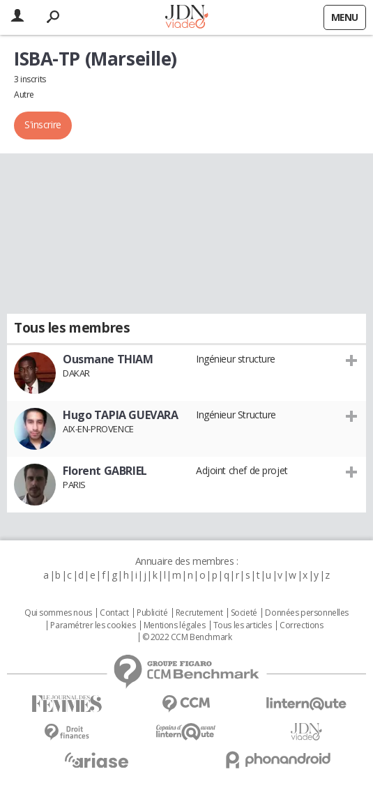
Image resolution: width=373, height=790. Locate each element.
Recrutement (199, 613)
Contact (114, 613)
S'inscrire (42, 124)
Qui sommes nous (58, 613)
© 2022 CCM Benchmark (187, 637)
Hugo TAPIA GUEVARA (120, 415)
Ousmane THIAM (108, 359)
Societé (244, 613)
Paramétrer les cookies (92, 625)
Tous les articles (242, 625)
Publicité (152, 613)
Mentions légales (174, 625)
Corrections (301, 625)
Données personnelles (307, 613)
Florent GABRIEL (105, 470)
